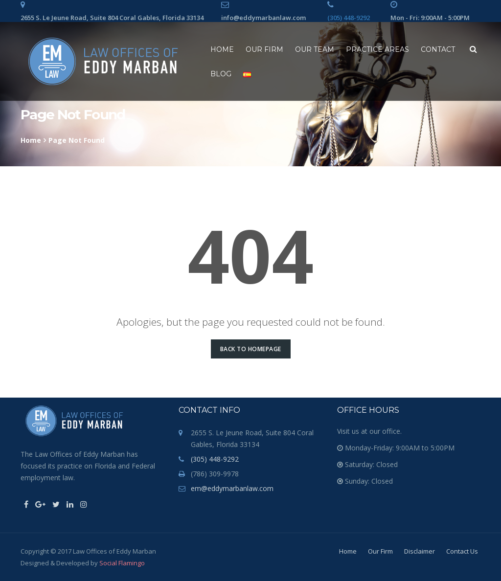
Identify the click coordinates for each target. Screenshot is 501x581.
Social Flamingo (122, 563)
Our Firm (264, 49)
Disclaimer (419, 551)
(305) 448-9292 (348, 17)
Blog (220, 73)
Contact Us (462, 551)
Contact (438, 49)
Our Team (314, 49)
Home (222, 49)
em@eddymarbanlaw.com (232, 488)
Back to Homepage (250, 349)
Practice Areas (377, 49)
